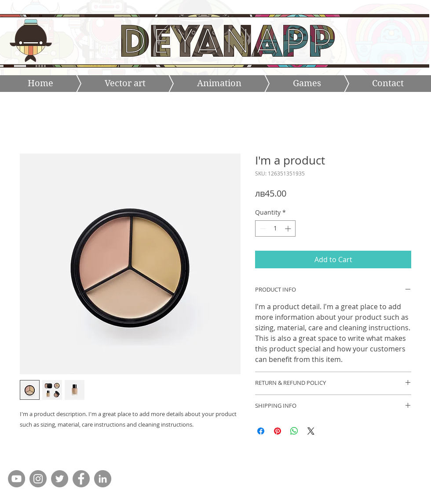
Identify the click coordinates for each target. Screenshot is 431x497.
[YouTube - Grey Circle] (16, 478)
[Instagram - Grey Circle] (38, 478)
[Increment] (288, 228)
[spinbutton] (275, 228)
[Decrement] (261, 228)
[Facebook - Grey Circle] (81, 478)
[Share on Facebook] (261, 431)
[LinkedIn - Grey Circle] (102, 478)
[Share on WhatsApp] (294, 431)
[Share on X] (311, 431)
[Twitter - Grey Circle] (59, 478)
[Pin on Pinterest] (277, 431)
